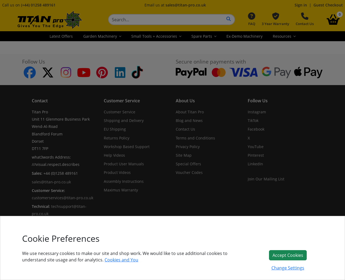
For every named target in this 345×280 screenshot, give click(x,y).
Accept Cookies (287, 255)
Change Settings (287, 268)
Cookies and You (121, 260)
